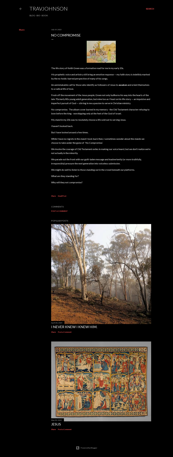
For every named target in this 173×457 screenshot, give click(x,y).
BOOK (45, 15)
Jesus (56, 424)
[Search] (150, 8)
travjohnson (48, 8)
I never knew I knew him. (74, 327)
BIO (38, 15)
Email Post (62, 196)
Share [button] (21, 29)
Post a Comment (59, 211)
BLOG (32, 15)
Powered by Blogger (86, 448)
